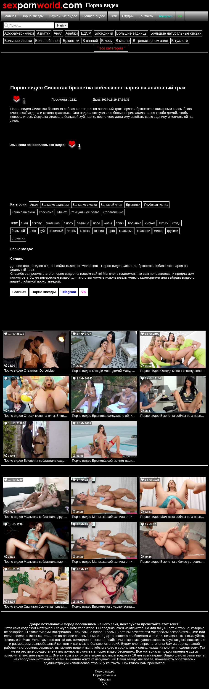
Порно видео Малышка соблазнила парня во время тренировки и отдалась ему (173, 517)
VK (180, 16)
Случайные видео (63, 16)
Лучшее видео (93, 16)
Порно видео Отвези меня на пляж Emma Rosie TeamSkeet (36, 415)
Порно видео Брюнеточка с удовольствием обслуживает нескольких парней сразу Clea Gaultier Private (104, 606)
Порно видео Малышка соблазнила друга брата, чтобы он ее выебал (36, 517)
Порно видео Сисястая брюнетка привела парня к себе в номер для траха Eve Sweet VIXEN (36, 606)
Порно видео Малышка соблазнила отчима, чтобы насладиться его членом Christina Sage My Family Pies (104, 517)
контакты (113, 663)
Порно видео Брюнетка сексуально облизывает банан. (104, 415)
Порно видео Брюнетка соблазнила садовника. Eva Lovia (36, 460)
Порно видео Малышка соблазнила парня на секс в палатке (36, 561)
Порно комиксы (104, 675)
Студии (128, 16)
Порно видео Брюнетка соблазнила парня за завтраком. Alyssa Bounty (173, 415)
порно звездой (48, 281)
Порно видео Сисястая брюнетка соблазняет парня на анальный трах (98, 88)
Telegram (166, 16)
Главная (9, 16)
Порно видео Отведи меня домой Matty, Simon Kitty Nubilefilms (104, 371)
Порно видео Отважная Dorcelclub (29, 370)
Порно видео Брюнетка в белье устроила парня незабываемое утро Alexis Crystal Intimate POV (173, 561)
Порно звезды (32, 16)
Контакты (146, 16)
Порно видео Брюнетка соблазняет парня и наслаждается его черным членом (104, 460)
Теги (113, 16)
